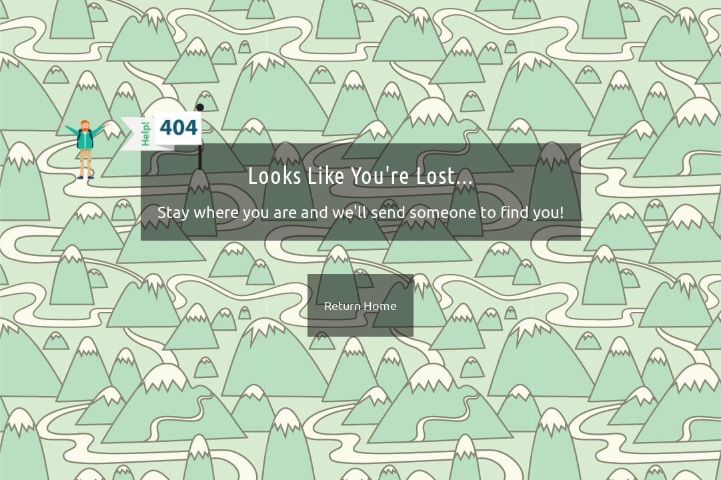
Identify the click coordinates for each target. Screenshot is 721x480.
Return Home (360, 305)
